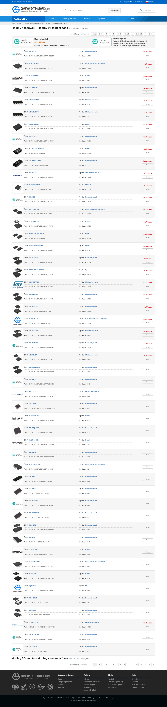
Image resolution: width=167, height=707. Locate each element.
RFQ (117, 19)
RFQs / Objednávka (126, 2)
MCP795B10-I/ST (34, 561)
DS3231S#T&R (33, 294)
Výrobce (87, 19)
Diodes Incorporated (92, 622)
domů (13, 23)
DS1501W (32, 476)
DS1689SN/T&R (34, 501)
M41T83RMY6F (34, 331)
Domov (52, 19)
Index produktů (69, 19)
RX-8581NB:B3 (34, 124)
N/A (86, 586)
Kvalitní (111, 679)
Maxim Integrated (119, 39)
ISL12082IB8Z (33, 75)
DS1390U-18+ (33, 136)
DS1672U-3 (32, 610)
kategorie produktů (65, 682)
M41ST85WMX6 (34, 282)
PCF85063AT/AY (34, 318)
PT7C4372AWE (34, 622)
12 (136, 34)
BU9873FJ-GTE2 (34, 185)
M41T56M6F (33, 355)
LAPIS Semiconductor (92, 185)
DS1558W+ (39, 42)
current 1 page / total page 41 (79, 34)
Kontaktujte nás (138, 2)
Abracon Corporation (92, 173)
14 (145, 34)
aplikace (101, 19)
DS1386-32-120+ (34, 634)
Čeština (150, 2)
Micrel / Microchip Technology (95, 63)
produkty (19, 23)
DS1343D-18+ (33, 598)
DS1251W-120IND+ (35, 160)
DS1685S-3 (32, 488)
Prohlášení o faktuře (92, 682)
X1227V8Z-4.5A (34, 440)
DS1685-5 (32, 537)
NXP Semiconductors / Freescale (96, 318)
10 (128, 34)
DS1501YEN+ (33, 88)
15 (149, 34)
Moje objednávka (138, 684)
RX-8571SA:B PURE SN (36, 233)
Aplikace (61, 687)
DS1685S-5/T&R (34, 513)
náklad (86, 679)
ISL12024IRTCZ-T (34, 221)
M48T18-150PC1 (34, 100)
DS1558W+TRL (34, 343)
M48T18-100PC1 (34, 112)
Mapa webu (112, 687)
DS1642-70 (32, 525)
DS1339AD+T (33, 646)
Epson (87, 124)
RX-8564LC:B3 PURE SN (37, 270)
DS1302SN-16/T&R (35, 367)
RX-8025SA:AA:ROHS (36, 245)
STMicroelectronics (91, 100)
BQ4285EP (32, 586)
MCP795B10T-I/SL (35, 464)
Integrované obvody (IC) (31, 23)
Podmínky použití (91, 684)
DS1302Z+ (32, 197)
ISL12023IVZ (33, 574)
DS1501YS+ (32, 452)
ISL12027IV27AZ (34, 416)
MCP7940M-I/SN (34, 209)
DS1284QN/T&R (34, 428)
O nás (131, 19)
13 (141, 34)
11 (132, 34)
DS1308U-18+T (34, 306)
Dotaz (148, 55)
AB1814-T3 (32, 391)
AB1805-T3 (32, 173)
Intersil (87, 75)
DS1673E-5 (32, 403)
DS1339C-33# (33, 258)
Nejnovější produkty (115, 682)
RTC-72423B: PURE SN (36, 148)
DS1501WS (32, 379)
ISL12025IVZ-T (33, 549)
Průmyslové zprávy (115, 684)
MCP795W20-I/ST (34, 63)
